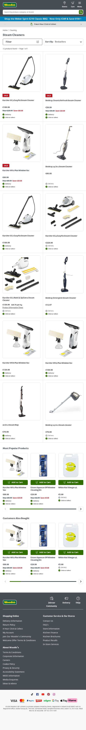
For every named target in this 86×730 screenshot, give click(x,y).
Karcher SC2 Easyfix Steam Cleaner (18, 236)
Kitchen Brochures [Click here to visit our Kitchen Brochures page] (51, 636)
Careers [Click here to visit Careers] (6, 660)
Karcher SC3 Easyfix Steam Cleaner (18, 100)
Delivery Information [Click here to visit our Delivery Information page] (12, 621)
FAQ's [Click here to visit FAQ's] (45, 624)
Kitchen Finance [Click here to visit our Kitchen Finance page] (50, 632)
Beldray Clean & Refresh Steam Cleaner (63, 100)
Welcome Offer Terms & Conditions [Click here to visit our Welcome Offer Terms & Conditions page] (19, 640)
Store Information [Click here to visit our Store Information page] (51, 628)
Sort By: (64, 42)
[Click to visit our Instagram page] (54, 694)
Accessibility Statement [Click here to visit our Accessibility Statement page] (13, 671)
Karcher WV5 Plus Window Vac (59, 363)
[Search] (80, 12)
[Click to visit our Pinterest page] (48, 694)
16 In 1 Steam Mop (11, 425)
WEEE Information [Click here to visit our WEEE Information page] (11, 675)
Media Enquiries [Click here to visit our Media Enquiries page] (10, 679)
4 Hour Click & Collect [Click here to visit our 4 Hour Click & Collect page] (13, 628)
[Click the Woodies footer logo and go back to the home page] (10, 602)
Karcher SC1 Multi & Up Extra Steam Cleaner (18, 299)
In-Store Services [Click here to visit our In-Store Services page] (51, 644)
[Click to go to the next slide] (80, 509)
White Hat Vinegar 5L (67, 488)
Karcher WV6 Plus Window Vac (16, 363)
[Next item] (81, 24)
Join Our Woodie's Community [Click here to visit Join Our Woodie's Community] (17, 636)
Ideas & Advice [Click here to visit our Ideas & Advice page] (10, 683)
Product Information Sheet (13, 307)
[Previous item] (5, 24)
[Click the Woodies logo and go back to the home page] (10, 4)
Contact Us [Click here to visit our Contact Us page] (48, 621)
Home (5, 30)
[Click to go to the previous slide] (5, 509)
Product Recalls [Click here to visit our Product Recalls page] (50, 640)
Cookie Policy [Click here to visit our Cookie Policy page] (9, 664)
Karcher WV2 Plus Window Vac (16, 170)
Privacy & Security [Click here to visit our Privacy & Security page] (11, 668)
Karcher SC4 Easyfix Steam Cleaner (61, 236)
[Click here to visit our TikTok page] (32, 694)
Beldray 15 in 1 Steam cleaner (59, 425)
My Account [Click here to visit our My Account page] (8, 632)
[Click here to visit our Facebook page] (37, 694)
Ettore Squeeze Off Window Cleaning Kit (43, 489)
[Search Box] (43, 12)
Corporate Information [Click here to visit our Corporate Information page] (13, 656)
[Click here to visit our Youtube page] (43, 694)
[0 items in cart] (73, 5)
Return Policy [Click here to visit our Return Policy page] (9, 624)
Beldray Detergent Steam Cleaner (61, 298)
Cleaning (13, 30)
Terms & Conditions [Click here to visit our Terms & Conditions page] (12, 652)
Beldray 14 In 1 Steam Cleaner (59, 167)
